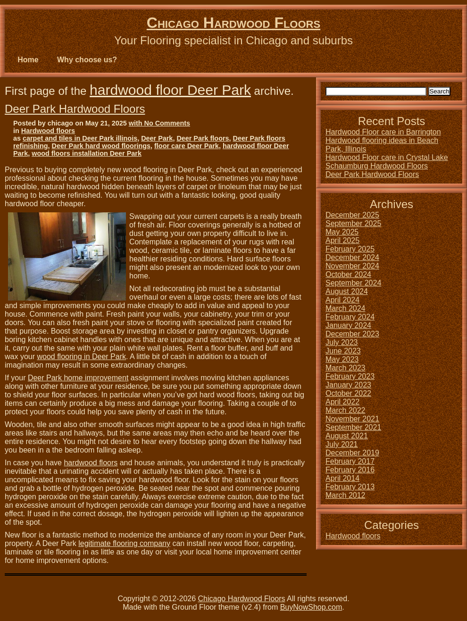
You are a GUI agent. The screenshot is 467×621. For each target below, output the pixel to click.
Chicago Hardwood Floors (233, 22)
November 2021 (352, 419)
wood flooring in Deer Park (81, 356)
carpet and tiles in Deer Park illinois (80, 138)
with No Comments (159, 123)
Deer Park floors (202, 138)
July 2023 (341, 342)
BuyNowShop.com (311, 607)
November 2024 (352, 266)
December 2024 (352, 257)
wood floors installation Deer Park (87, 153)
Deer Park (157, 138)
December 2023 (352, 334)
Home (27, 60)
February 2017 (350, 461)
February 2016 (350, 470)
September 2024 (353, 283)
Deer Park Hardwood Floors (75, 108)
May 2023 (342, 359)
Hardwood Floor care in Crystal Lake (386, 157)
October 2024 (348, 274)
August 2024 (346, 291)
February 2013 (350, 487)
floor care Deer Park (186, 146)
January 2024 (348, 325)
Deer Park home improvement (78, 378)
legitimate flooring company (124, 543)
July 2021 (341, 444)
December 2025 (352, 215)
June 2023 (343, 351)
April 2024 (342, 300)
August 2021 (346, 436)
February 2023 (350, 376)
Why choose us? (87, 60)
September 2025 (353, 223)
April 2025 (342, 240)
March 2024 (345, 308)
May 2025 (342, 232)
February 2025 (350, 249)
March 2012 (345, 495)
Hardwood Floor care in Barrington (383, 132)
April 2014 (342, 478)
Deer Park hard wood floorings (101, 146)
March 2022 (345, 410)
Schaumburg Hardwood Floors (376, 166)
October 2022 (348, 393)
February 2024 (350, 317)
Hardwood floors (48, 130)
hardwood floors (90, 463)
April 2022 (342, 402)
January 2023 (348, 385)
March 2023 (345, 368)
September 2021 (353, 427)
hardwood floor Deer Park (170, 90)
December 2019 (352, 453)
